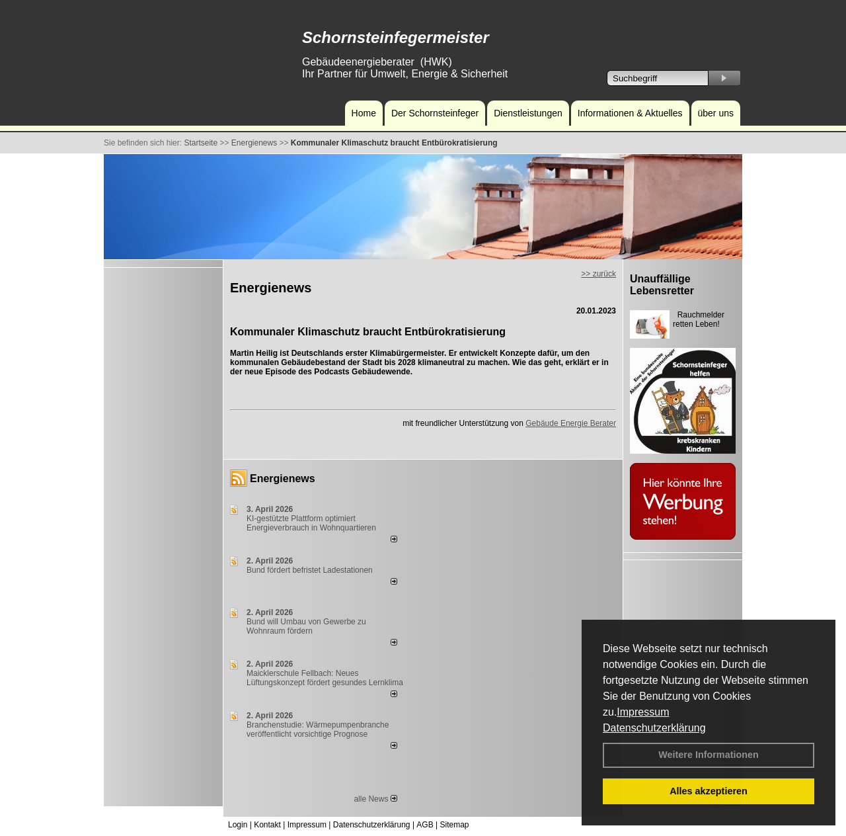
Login (237, 824)
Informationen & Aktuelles (630, 113)
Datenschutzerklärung (654, 727)
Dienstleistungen (528, 113)
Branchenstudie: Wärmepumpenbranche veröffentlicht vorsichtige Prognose (318, 729)
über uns (716, 113)
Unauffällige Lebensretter (662, 284)
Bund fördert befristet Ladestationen (310, 570)
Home (364, 113)
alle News (375, 799)
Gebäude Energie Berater (570, 423)
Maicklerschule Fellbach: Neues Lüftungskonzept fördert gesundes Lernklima (325, 678)
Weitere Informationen (708, 754)
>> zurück (598, 273)
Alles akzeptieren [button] (709, 791)
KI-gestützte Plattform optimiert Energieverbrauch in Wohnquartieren (311, 523)
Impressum (643, 712)
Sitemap (454, 824)
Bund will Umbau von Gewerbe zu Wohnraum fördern (306, 626)
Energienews (282, 478)
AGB (424, 824)
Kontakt (267, 824)
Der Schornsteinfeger (435, 113)
